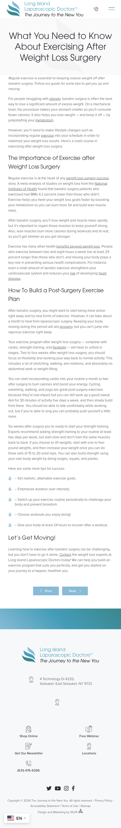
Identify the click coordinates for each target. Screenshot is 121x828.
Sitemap (85, 806)
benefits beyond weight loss (78, 246)
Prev (48, 590)
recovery (66, 326)
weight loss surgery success (87, 178)
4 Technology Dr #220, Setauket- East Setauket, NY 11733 (66, 681)
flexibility (59, 347)
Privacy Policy (103, 800)
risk (72, 273)
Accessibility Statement (44, 806)
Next (72, 590)
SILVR (73, 812)
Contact (65, 554)
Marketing (59, 812)
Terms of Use (70, 806)
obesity (54, 98)
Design (42, 812)
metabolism (44, 120)
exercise (47, 135)
